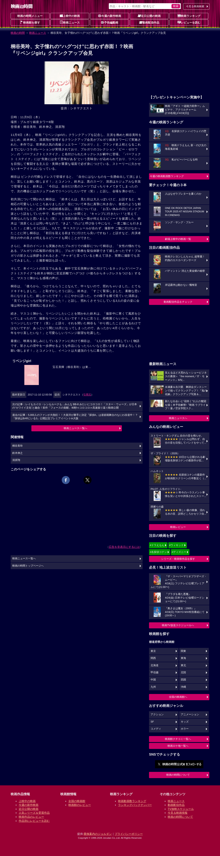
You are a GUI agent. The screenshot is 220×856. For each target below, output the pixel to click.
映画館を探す (30, 22)
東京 (153, 651)
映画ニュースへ (178, 418)
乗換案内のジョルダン (98, 833)
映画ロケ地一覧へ (178, 745)
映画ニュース (70, 22)
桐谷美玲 (17, 445)
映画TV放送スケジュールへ (178, 625)
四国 (183, 679)
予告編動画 (109, 22)
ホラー (185, 728)
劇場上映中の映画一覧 (178, 239)
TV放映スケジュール (181, 809)
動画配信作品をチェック (178, 301)
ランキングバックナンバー (135, 804)
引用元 (87, 394)
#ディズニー (179, 551)
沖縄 (183, 687)
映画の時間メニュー (30, 16)
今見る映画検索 (195, 6)
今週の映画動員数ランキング (167, 176)
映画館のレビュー (79, 804)
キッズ (185, 721)
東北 (183, 665)
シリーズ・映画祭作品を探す (178, 558)
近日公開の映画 (149, 16)
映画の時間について (178, 774)
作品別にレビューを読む (34, 820)
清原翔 (16, 460)
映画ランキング (189, 16)
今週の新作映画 (109, 16)
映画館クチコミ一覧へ (178, 738)
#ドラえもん (157, 545)
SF (152, 721)
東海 (183, 658)
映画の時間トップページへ (28, 565)
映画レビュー (178, 527)
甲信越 (154, 672)
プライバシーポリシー (129, 833)
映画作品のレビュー (31, 816)
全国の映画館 (76, 801)
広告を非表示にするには (124, 546)
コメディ (156, 728)
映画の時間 (18, 32)
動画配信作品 (149, 22)
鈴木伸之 (17, 453)
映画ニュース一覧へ (75, 428)
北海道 (154, 665)
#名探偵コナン (158, 551)
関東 (183, 651)
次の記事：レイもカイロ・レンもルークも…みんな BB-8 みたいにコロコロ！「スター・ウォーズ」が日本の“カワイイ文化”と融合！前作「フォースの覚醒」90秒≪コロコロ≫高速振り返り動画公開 (74, 406)
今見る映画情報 (177, 812)
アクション (157, 714)
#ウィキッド (176, 545)
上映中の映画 (70, 16)
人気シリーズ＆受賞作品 (34, 812)
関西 (153, 658)
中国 (153, 679)
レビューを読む (189, 22)
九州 (153, 687)
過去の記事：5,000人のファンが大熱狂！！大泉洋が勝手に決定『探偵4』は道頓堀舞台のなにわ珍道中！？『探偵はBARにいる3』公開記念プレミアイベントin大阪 (75, 417)
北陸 (183, 672)
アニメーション (190, 714)
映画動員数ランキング (132, 801)
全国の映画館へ (178, 696)
